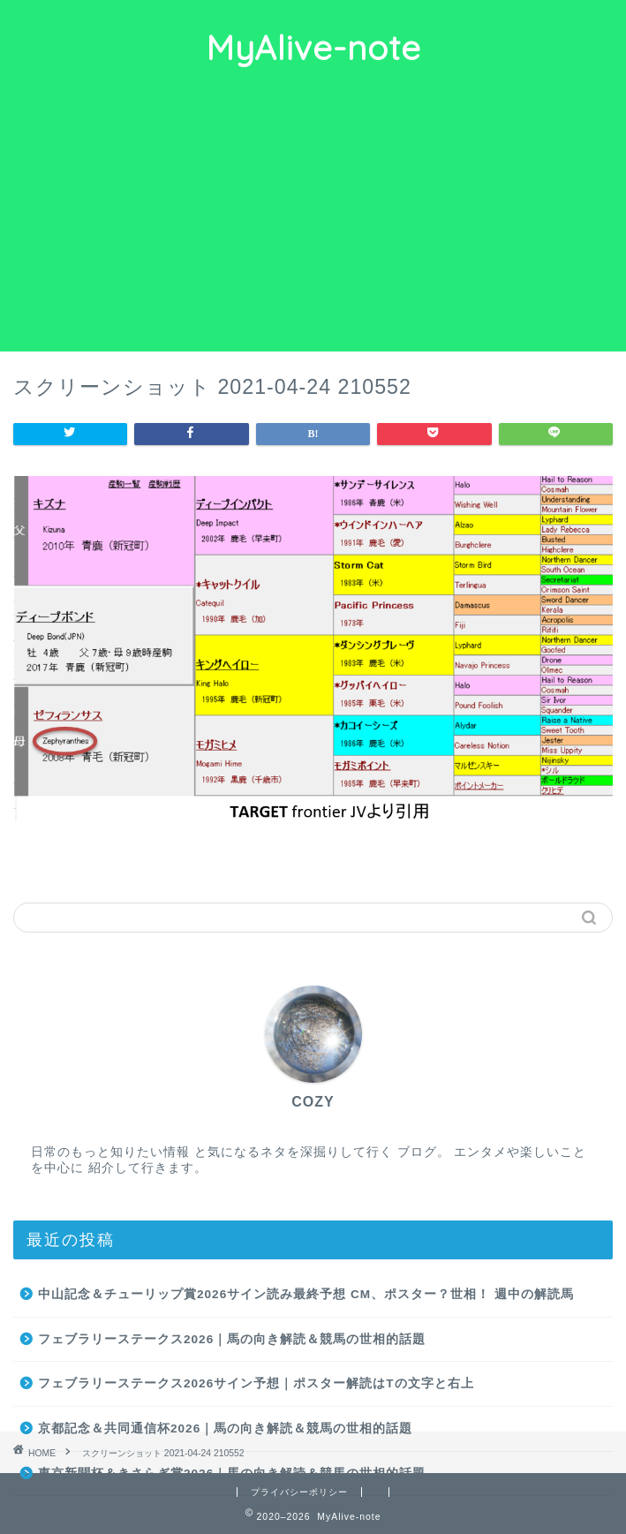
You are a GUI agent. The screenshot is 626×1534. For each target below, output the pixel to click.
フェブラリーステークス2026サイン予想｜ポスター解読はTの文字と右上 (256, 1383)
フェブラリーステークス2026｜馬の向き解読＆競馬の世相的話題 (232, 1339)
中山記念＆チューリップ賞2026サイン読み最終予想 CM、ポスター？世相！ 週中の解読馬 (306, 1294)
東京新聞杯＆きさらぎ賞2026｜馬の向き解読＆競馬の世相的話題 (232, 1473)
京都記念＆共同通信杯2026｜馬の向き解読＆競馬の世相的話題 (225, 1428)
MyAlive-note (313, 47)
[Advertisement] (313, 219)
